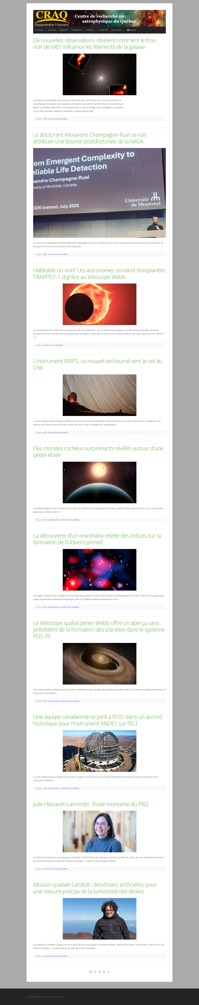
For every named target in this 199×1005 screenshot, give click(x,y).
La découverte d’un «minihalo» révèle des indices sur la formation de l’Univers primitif (97, 539)
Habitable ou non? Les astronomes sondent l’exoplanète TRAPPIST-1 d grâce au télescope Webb (99, 273)
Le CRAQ (39, 30)
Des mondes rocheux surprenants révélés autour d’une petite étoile (98, 451)
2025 (45, 119)
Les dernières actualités (58, 119)
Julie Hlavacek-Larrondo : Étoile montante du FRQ (90, 804)
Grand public (53, 520)
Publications (76, 30)
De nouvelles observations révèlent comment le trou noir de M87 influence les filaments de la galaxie (94, 43)
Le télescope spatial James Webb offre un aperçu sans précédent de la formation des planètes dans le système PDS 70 (98, 629)
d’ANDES (49, 780)
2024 (45, 788)
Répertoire (63, 30)
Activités (90, 30)
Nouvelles (52, 30)
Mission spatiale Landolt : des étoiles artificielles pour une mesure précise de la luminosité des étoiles (95, 888)
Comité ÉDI (103, 30)
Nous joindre (117, 30)
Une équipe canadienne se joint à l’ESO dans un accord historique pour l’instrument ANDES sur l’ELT (97, 720)
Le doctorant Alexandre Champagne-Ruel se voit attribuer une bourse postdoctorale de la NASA (89, 138)
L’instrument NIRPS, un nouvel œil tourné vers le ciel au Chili (97, 364)
